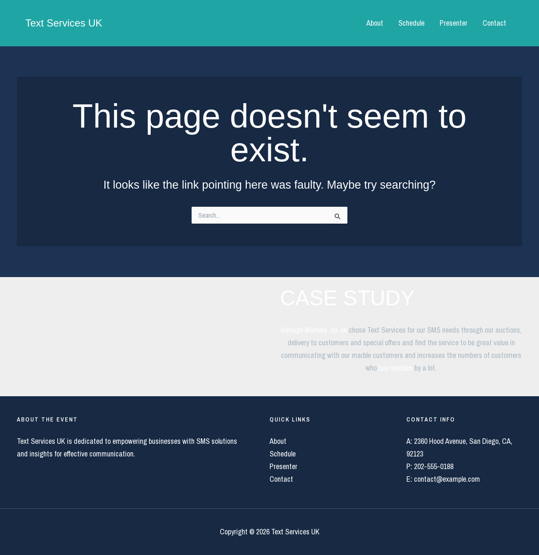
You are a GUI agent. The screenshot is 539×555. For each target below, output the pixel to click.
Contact (494, 23)
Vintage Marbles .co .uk (313, 330)
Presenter (453, 23)
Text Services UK (63, 23)
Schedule (411, 23)
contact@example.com (447, 479)
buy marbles (396, 368)
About (374, 23)
